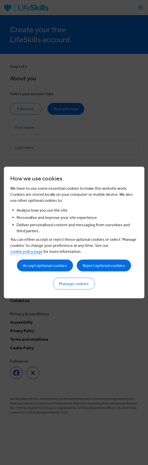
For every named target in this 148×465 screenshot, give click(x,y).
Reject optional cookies (104, 265)
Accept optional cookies (45, 265)
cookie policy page (26, 251)
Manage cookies (74, 283)
